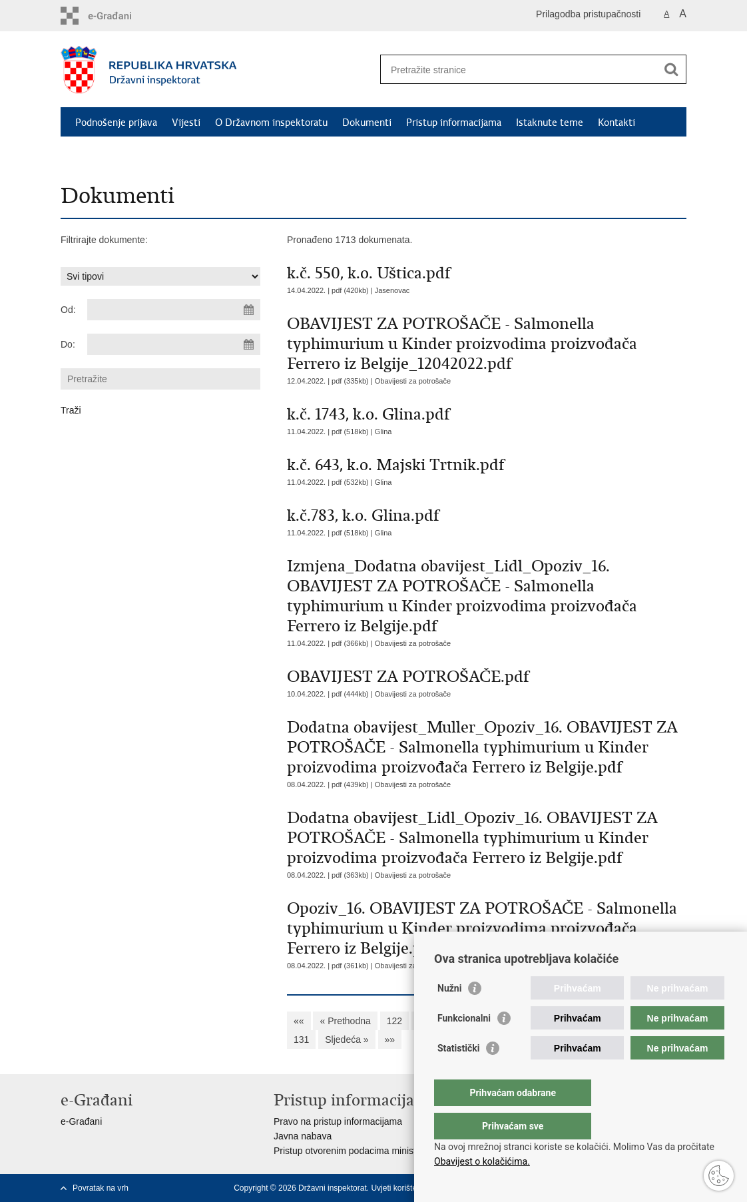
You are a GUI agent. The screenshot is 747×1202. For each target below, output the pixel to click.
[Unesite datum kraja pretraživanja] (173, 344)
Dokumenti (366, 123)
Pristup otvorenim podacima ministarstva (357, 1150)
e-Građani (81, 1121)
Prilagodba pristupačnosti (588, 14)
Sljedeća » (346, 1039)
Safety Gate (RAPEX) (120, 153)
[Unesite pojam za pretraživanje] (519, 70)
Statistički (458, 1074)
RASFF (195, 153)
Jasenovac (392, 290)
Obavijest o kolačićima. (482, 1161)
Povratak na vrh (100, 1188)
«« (299, 1021)
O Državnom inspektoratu (271, 123)
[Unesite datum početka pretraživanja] (173, 309)
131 (301, 1039)
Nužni (449, 1015)
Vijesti (186, 123)
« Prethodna (345, 1021)
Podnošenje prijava (116, 123)
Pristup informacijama (453, 123)
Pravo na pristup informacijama (338, 1121)
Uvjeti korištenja (399, 1188)
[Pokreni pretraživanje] (671, 69)
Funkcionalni (464, 1045)
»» (390, 1039)
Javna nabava (303, 1136)
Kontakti (616, 123)
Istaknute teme (549, 123)
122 (394, 1021)
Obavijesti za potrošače (413, 381)
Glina (383, 432)
